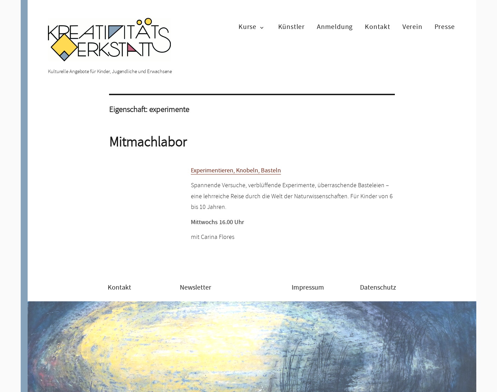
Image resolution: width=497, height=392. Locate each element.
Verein (412, 26)
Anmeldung (335, 26)
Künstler (291, 26)
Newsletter (195, 287)
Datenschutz (378, 287)
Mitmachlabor (148, 142)
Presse (445, 26)
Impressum (308, 287)
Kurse (247, 26)
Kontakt (377, 26)
